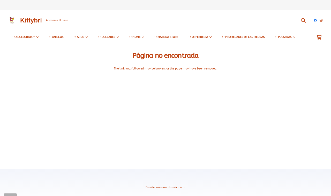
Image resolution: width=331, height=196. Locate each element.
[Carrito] (319, 37)
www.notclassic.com (170, 187)
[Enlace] (11, 20)
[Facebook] (315, 20)
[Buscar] (303, 20)
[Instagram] (321, 20)
